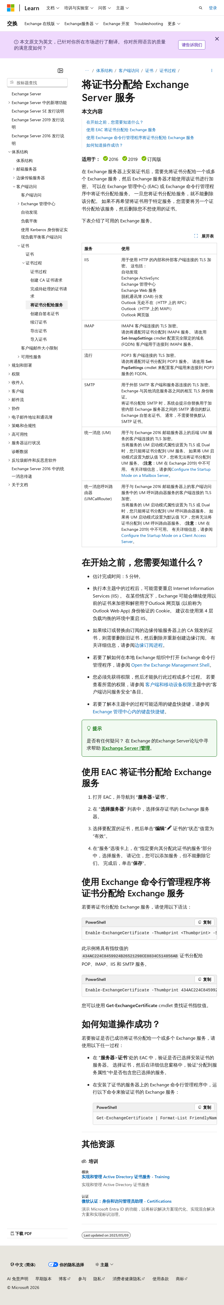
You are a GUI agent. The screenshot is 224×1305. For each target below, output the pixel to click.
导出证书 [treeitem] (38, 330)
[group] (149, 933)
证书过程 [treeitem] (38, 271)
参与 (82, 1278)
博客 (63, 1278)
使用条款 (161, 1278)
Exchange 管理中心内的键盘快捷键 (128, 711)
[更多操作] (212, 70)
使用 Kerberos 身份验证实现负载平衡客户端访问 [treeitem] (44, 233)
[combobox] (37, 82)
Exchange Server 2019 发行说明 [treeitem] (38, 123)
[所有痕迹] (87, 70)
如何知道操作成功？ (104, 145)
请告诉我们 (192, 45)
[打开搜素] (200, 8)
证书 (149, 70)
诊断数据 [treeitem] (20, 451)
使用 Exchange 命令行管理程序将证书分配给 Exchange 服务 (140, 137)
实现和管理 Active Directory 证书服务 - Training (125, 1176)
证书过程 (168, 70)
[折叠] (60, 70)
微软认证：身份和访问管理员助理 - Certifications (127, 1201)
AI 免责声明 (17, 1278)
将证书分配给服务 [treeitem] (46, 305)
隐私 (97, 1278)
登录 (213, 7)
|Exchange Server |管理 (126, 748)
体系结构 (104, 70)
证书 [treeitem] (30, 254)
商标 (180, 1278)
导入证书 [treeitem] (38, 339)
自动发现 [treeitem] (29, 212)
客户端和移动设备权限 (168, 684)
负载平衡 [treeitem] (29, 221)
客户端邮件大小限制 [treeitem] (39, 348)
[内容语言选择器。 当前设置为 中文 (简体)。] (23, 1264)
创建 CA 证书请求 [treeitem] (46, 280)
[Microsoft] (11, 8)
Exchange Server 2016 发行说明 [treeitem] (38, 139)
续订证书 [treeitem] (38, 322)
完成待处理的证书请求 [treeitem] (48, 292)
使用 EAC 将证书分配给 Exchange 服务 (121, 129)
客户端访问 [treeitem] (31, 195)
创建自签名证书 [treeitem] (44, 313)
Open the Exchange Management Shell (170, 665)
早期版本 (43, 1278)
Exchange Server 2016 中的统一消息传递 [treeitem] (38, 472)
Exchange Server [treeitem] (26, 93)
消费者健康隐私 (127, 1278)
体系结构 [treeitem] (24, 160)
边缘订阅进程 (149, 645)
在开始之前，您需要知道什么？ (115, 122)
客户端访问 (129, 70)
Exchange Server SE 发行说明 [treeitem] (38, 111)
